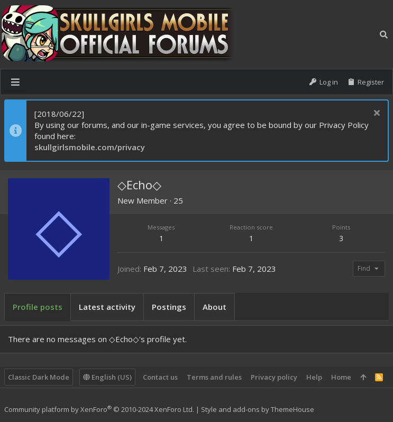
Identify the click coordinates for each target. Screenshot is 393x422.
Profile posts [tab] (37, 306)
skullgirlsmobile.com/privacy (89, 147)
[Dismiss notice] (375, 114)
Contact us (160, 377)
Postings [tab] (169, 306)
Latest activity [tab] (107, 306)
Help (314, 377)
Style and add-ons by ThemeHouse (257, 409)
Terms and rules (214, 377)
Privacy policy (274, 377)
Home (341, 377)
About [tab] (214, 306)
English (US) (107, 377)
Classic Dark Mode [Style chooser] (38, 377)
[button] (15, 81)
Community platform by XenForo (99, 409)
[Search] (383, 34)
